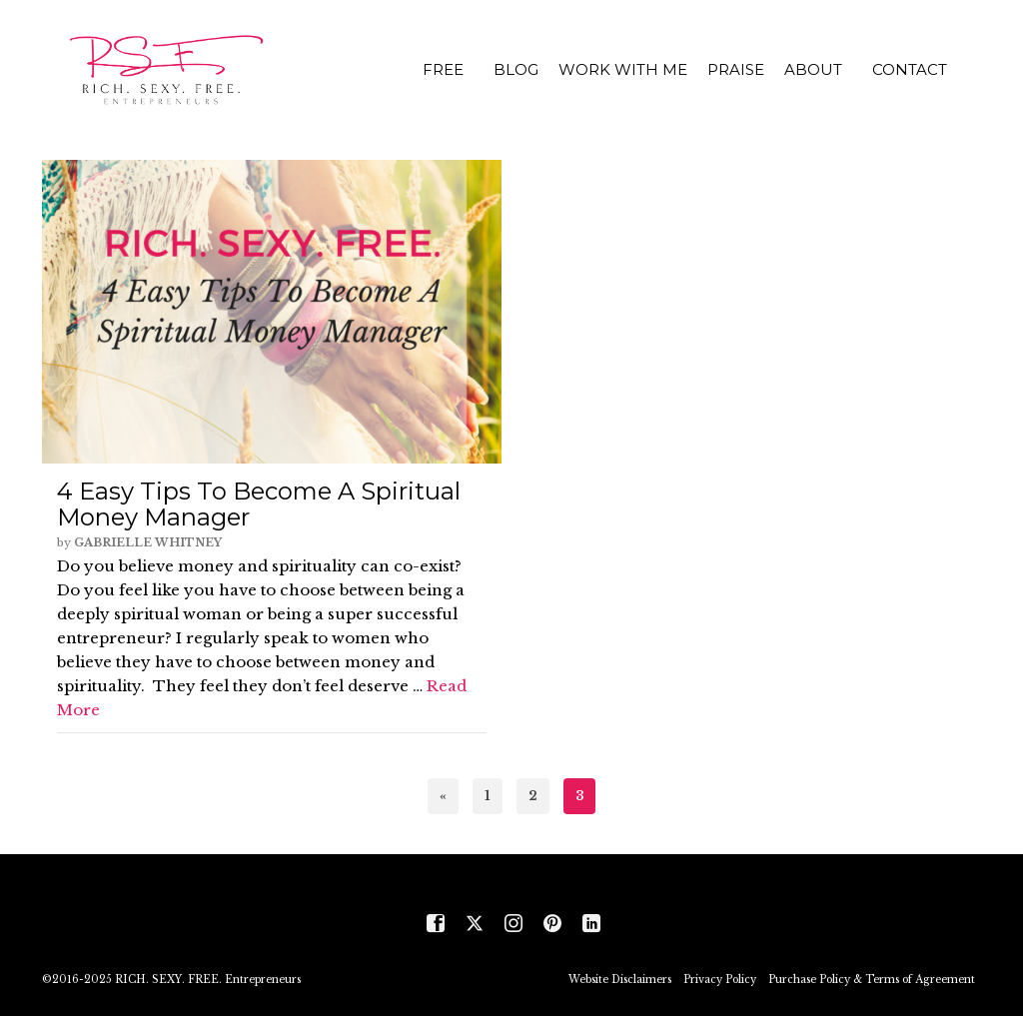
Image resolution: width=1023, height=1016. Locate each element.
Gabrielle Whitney (148, 542)
